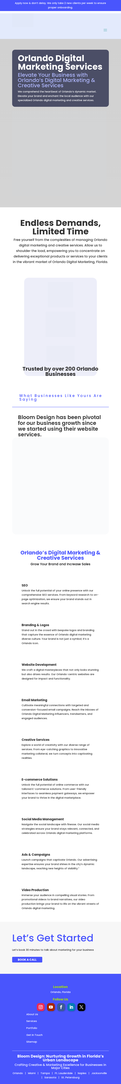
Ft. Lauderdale (64, 1073)
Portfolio (31, 1028)
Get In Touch (34, 1035)
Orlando (18, 1073)
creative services (69, 245)
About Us (32, 1014)
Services (31, 1021)
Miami (31, 1073)
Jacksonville (99, 1073)
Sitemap (31, 1041)
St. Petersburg (70, 1077)
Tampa (45, 1073)
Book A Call (27, 960)
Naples (82, 1073)
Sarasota (50, 1077)
